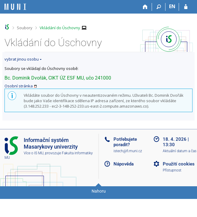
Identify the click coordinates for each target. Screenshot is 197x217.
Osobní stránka (19, 86)
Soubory (24, 27)
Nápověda (124, 164)
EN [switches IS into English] (172, 6)
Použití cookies (179, 164)
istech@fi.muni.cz (128, 151)
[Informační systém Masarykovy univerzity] (15, 7)
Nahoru (99, 191)
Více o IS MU (34, 153)
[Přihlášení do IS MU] (185, 7)
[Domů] (145, 7)
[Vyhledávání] (158, 7)
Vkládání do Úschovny (60, 27)
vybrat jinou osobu (22, 59)
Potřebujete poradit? (125, 142)
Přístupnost (172, 170)
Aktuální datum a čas (179, 151)
